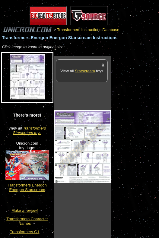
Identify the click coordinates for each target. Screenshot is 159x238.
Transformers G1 (25, 232)
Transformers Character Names (27, 221)
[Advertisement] (135, 146)
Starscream (85, 71)
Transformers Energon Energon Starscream (27, 187)
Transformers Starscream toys (29, 130)
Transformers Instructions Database (88, 29)
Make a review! (24, 210)
